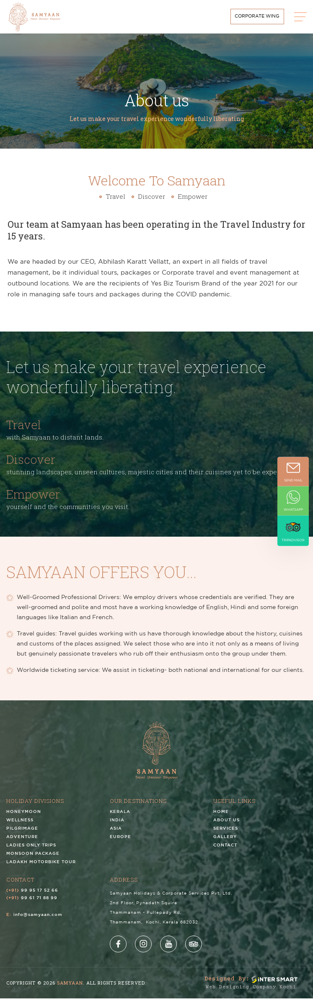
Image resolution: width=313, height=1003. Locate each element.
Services (225, 833)
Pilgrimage (22, 833)
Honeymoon (23, 816)
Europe (120, 842)
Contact (225, 850)
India (117, 825)
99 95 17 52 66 (39, 895)
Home (221, 816)
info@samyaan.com (37, 919)
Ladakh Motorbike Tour (41, 867)
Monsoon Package (32, 858)
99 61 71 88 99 (39, 903)
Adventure (22, 842)
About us (226, 825)
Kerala (120, 816)
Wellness (20, 825)
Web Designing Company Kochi (251, 992)
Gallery (225, 842)
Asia (116, 833)
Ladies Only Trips (31, 850)
